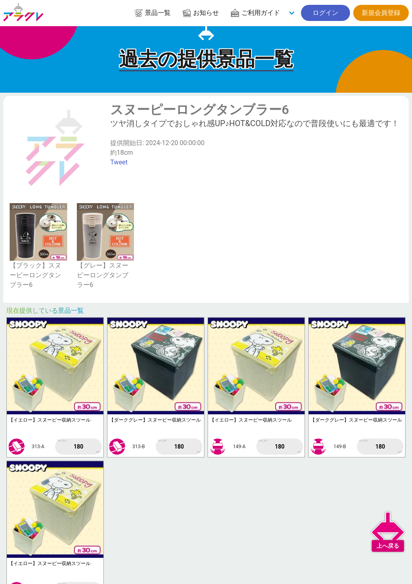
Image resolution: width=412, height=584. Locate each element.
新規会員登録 (381, 13)
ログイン (325, 13)
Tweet (119, 162)
